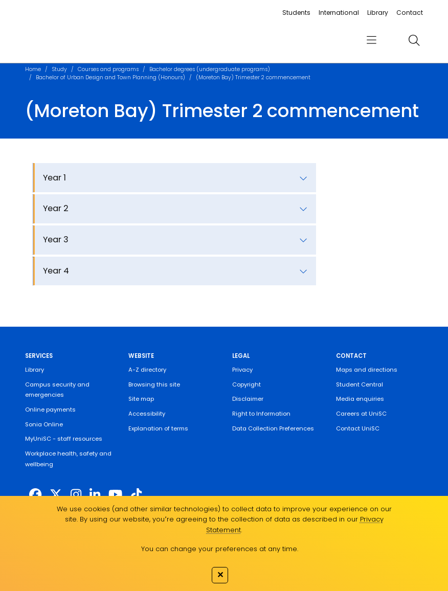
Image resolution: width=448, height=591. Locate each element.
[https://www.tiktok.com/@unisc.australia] (136, 494)
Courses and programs (108, 69)
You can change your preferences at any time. (219, 549)
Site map (141, 399)
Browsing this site (154, 384)
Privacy (242, 370)
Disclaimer (247, 399)
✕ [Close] (220, 574)
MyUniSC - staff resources (63, 439)
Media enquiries (360, 399)
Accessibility (146, 414)
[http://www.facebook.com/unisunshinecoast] (35, 494)
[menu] (371, 40)
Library (377, 12)
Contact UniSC (357, 428)
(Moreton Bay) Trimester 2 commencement (253, 77)
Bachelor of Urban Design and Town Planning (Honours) (110, 77)
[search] (414, 40)
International (339, 12)
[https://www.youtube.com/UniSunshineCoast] (115, 494)
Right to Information (261, 414)
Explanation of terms (158, 428)
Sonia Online (44, 424)
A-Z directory (147, 370)
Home (33, 69)
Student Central (359, 384)
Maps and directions (366, 370)
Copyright (246, 384)
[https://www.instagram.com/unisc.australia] (76, 494)
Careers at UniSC (361, 414)
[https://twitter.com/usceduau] (56, 494)
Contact (409, 12)
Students (296, 12)
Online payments (50, 409)
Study (59, 69)
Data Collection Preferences (273, 428)
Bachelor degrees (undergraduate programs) (209, 69)
